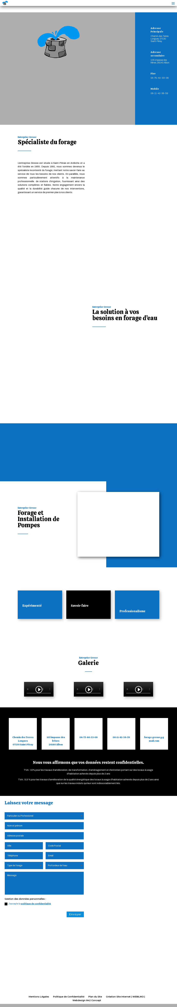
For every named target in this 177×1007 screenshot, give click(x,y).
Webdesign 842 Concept (86, 1000)
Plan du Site (95, 996)
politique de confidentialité (36, 904)
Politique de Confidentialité (68, 996)
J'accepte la (28, 904)
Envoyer (75, 914)
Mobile (155, 88)
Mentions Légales (39, 996)
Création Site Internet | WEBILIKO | (125, 996)
